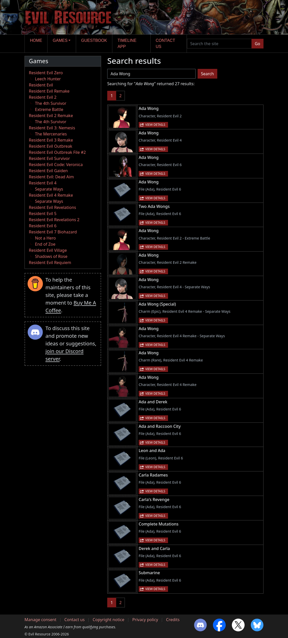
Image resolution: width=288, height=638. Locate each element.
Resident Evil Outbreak (50, 146)
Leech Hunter (48, 79)
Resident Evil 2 (42, 97)
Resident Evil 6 (42, 226)
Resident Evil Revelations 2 (54, 219)
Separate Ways (49, 189)
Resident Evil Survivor (49, 158)
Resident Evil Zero (46, 73)
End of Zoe (45, 244)
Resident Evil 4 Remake (51, 195)
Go (257, 43)
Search (207, 74)
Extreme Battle (49, 109)
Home (36, 40)
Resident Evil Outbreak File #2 (57, 152)
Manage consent (40, 619)
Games (60, 40)
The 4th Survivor (50, 103)
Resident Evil (41, 85)
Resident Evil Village (48, 250)
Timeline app (127, 43)
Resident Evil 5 (42, 213)
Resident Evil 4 (42, 183)
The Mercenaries (51, 134)
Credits (172, 619)
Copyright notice (108, 619)
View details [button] (155, 124)
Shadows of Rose (51, 256)
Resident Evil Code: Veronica (56, 164)
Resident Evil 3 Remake (51, 140)
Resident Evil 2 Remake (51, 115)
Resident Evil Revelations (52, 207)
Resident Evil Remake (49, 91)
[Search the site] (219, 43)
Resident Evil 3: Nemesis (52, 128)
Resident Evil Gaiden (48, 170)
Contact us (165, 43)
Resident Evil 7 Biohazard (53, 232)
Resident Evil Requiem (50, 262)
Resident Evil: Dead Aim (51, 177)
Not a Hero (45, 238)
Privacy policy (145, 619)
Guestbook (94, 40)
